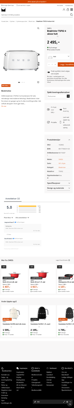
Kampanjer (50, 385)
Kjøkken (12, 21)
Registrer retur (6, 390)
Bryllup (18, 377)
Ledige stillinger (67, 377)
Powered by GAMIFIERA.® (11, 249)
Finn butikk (60, 5)
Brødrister (32, 21)
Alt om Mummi (21, 385)
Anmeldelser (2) (13, 198)
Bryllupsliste (20, 380)
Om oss (64, 372)
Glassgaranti (35, 382)
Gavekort (49, 375)
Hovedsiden (4, 21)
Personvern (65, 387)
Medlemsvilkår (36, 390)
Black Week (20, 387)
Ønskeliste (20, 382)
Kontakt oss (5, 375)
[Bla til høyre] (37, 54)
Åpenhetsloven (67, 390)
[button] (38, 82)
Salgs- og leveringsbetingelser (6, 380)
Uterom (49, 382)
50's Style (62, 163)
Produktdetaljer (53, 139)
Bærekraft (65, 375)
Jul (17, 390)
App (63, 380)
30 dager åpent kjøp (7, 5)
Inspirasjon (20, 372)
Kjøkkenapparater (21, 21)
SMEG (49, 28)
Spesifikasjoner (53, 183)
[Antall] (52, 64)
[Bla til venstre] (5, 54)
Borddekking (50, 377)
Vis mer (3, 106)
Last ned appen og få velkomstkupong (66, 122)
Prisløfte (54, 122)
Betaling (4, 398)
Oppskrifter (20, 375)
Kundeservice (69, 5)
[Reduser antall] (49, 64)
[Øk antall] (55, 64)
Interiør (49, 380)
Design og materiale (55, 188)
